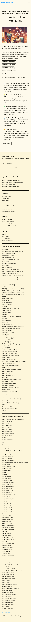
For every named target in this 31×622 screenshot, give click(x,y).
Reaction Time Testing (7, 371)
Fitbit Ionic (4, 472)
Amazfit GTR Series (7, 425)
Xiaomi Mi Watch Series (8, 604)
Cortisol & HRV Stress (7, 281)
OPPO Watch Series (7, 549)
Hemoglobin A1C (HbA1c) (8, 332)
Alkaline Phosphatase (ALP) (9, 255)
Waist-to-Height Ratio (7, 406)
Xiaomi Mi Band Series (7, 602)
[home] (7, 3)
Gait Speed (4, 314)
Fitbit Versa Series (6, 478)
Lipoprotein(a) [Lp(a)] (7, 347)
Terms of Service (6, 238)
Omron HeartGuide (6, 545)
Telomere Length (6, 389)
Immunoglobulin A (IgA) (8, 336)
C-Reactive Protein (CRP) (8, 285)
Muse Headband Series (8, 543)
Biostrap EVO (5, 445)
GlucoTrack (4, 513)
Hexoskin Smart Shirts (7, 519)
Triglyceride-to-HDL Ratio (8, 397)
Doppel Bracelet (6, 452)
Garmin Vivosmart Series (8, 511)
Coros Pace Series (6, 449)
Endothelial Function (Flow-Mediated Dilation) (13, 292)
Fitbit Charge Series (7, 468)
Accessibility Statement (7, 240)
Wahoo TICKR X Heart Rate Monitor (11, 588)
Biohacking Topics (6, 196)
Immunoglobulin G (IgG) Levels (10, 338)
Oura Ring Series (6, 551)
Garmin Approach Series (8, 486)
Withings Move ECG (7, 596)
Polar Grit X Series (6, 557)
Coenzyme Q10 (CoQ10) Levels (10, 273)
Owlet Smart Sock (6, 553)
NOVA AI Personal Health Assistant (11, 186)
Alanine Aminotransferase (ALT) (10, 253)
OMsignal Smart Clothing (8, 547)
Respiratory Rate (6, 373)
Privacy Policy (5, 236)
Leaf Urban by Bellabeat (8, 529)
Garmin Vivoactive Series (8, 508)
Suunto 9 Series (6, 582)
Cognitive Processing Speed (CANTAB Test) (13, 275)
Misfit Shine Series (6, 533)
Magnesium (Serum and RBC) (9, 351)
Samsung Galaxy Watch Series (10, 568)
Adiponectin (5, 249)
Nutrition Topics (5, 200)
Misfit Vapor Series (6, 535)
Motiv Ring (4, 541)
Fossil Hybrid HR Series (8, 482)
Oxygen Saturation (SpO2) (8, 363)
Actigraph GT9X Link (7, 421)
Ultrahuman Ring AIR (7, 586)
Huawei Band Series (7, 523)
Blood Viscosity (5, 265)
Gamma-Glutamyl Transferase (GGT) (11, 316)
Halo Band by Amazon (7, 517)
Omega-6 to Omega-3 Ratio (9, 359)
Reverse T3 (5, 377)
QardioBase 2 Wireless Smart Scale (11, 565)
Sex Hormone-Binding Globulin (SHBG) (12, 379)
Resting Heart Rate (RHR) (8, 375)
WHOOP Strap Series (7, 592)
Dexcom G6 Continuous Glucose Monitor (12, 451)
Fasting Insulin (5, 300)
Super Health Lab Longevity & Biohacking (12, 182)
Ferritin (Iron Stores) (7, 304)
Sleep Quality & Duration (8, 385)
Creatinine (4, 287)
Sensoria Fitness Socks (8, 572)
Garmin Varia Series (7, 504)
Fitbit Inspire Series (6, 470)
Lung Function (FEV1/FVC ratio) (10, 349)
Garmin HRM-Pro (6, 496)
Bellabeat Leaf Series (7, 439)
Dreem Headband (6, 454)
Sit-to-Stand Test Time (7, 381)
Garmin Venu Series (7, 506)
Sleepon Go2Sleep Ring (8, 576)
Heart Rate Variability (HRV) (9, 330)
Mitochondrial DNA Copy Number (10, 355)
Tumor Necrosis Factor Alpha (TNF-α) (11, 399)
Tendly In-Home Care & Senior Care (11, 180)
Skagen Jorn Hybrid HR (8, 574)
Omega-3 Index (6, 357)
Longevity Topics (6, 198)
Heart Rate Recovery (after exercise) (11, 328)
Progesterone (5, 367)
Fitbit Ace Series (6, 464)
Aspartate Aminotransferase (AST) (10, 259)
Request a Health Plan (7, 223)
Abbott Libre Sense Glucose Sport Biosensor (13, 419)
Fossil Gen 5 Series (7, 480)
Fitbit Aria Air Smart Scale (8, 466)
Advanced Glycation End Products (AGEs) (12, 251)
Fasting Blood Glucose (7, 298)
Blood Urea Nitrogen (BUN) (9, 263)
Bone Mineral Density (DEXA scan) (11, 269)
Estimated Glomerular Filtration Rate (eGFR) (13, 294)
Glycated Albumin (6, 320)
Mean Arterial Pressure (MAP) (9, 353)
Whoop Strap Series (7, 590)
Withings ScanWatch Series (9, 598)
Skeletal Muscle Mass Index (9, 383)
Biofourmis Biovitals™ (7, 443)
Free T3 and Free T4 (7, 312)
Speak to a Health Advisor (8, 221)
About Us (4, 234)
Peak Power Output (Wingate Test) (10, 365)
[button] (28, 3)
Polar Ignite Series (6, 559)
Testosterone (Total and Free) (9, 391)
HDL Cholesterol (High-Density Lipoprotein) (13, 326)
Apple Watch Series (7, 431)
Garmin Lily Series (6, 502)
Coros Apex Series (6, 447)
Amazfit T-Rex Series (7, 427)
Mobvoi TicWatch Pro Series (9, 539)
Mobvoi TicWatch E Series (8, 537)
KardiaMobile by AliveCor (8, 527)
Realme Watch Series (7, 567)
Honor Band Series (6, 521)
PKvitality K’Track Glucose (8, 555)
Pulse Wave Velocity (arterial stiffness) (11, 369)
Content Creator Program (8, 211)
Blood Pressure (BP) (7, 261)
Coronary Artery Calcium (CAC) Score (11, 277)
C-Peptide (4, 283)
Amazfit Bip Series (6, 423)
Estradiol (4, 296)
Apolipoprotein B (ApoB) (8, 257)
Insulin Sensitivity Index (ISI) (9, 340)
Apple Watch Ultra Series (8, 433)
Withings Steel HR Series (8, 600)
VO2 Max (4, 404)
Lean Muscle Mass (6, 346)
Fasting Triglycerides (7, 302)
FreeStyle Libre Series (7, 484)
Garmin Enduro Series (7, 490)
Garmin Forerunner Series (8, 494)
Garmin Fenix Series (7, 492)
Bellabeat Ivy (5, 437)
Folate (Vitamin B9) (6, 310)
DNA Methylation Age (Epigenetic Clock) (12, 290)
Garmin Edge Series (7, 488)
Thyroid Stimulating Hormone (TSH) (11, 393)
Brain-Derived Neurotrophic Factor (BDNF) (12, 271)
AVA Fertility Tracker (7, 435)
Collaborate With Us (7, 209)
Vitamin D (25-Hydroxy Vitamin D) (10, 403)
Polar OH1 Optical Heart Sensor (10, 561)
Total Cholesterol (6, 395)
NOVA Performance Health (8, 184)
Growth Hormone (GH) (7, 324)
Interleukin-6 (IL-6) (6, 342)
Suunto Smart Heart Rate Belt (9, 584)
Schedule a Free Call (7, 219)
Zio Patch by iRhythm (7, 608)
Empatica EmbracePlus (8, 460)
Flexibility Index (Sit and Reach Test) (11, 308)
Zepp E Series (5, 606)
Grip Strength (5, 322)
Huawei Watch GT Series (8, 525)
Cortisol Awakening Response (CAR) (11, 279)
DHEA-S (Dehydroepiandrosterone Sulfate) (13, 288)
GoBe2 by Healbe (6, 515)
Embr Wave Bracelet (7, 458)
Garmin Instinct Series (7, 500)
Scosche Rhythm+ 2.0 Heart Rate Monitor (12, 570)
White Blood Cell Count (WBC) (9, 408)
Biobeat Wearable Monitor (8, 441)
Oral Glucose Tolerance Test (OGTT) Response (14, 361)
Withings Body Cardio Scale (9, 594)
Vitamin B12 (5, 401)
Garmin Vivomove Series (8, 510)
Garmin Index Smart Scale (8, 498)
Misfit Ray (4, 531)
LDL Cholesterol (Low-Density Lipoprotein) (12, 344)
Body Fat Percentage (7, 267)
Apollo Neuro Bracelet (7, 429)
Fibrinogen (4, 306)
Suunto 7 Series (6, 580)
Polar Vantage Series (7, 563)
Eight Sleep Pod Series (7, 456)
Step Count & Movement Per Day (10, 387)
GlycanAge (4, 318)
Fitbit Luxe (4, 474)
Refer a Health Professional (9, 226)
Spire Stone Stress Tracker (8, 578)
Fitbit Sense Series (6, 476)
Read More (6, 143)
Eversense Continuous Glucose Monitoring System (15, 462)
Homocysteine (5, 334)
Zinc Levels (4, 410)
